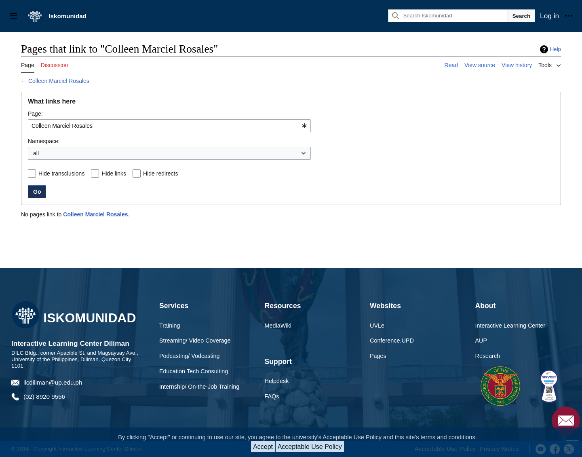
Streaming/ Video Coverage (195, 340)
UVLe (377, 325)
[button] (307, 153)
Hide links (113, 173)
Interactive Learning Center (510, 325)
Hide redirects (160, 173)
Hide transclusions (61, 173)
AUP (481, 340)
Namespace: (44, 141)
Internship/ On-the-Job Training (199, 386)
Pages (378, 356)
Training (169, 325)
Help (555, 49)
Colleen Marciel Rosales (58, 81)
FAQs (272, 396)
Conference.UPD (392, 340)
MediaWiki (278, 325)
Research (487, 356)
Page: (35, 113)
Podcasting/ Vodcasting (189, 356)
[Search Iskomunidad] (448, 15)
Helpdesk (277, 381)
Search (521, 16)
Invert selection (282, 153)
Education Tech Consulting (193, 371)
